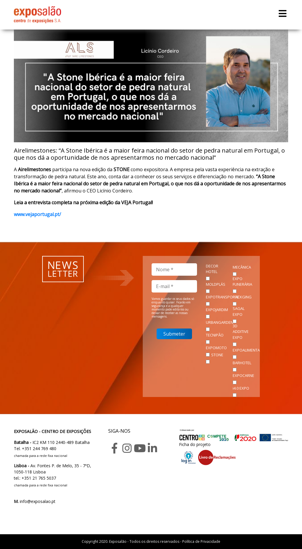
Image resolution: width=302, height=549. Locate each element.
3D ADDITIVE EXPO (241, 331)
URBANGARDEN (219, 322)
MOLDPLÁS (215, 284)
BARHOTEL (242, 362)
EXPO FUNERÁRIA (242, 281)
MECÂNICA (242, 267)
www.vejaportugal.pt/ (37, 214)
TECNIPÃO (215, 335)
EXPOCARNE (243, 375)
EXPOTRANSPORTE (222, 297)
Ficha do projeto (195, 444)
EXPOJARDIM (217, 309)
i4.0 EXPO (241, 388)
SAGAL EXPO (238, 311)
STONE (217, 354)
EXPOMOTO (216, 347)
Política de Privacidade (201, 541)
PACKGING (242, 297)
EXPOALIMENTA (246, 350)
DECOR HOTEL (212, 268)
